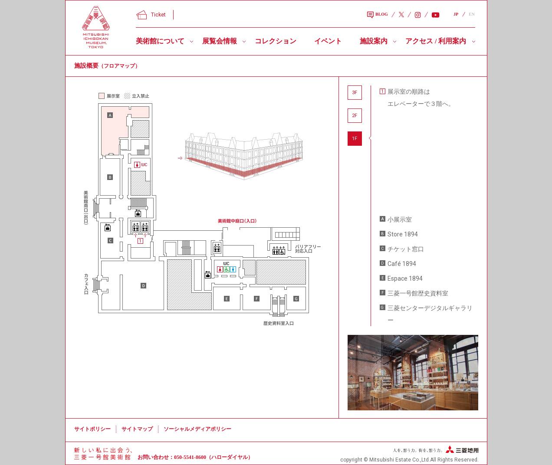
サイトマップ (137, 429)
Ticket (151, 15)
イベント (328, 41)
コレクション (275, 41)
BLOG (377, 15)
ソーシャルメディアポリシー (197, 429)
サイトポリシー (92, 429)
